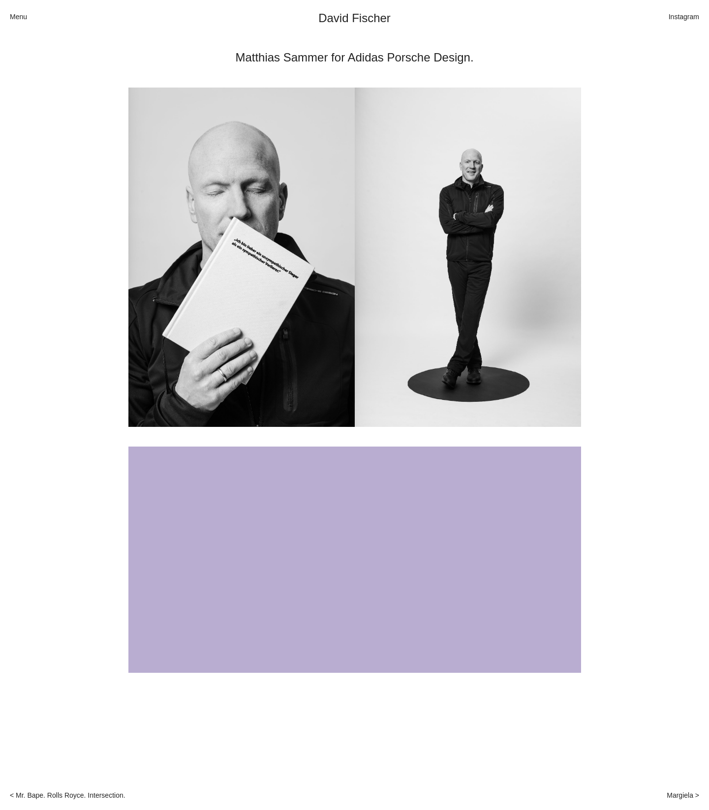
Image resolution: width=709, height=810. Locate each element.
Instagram (684, 17)
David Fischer (354, 18)
